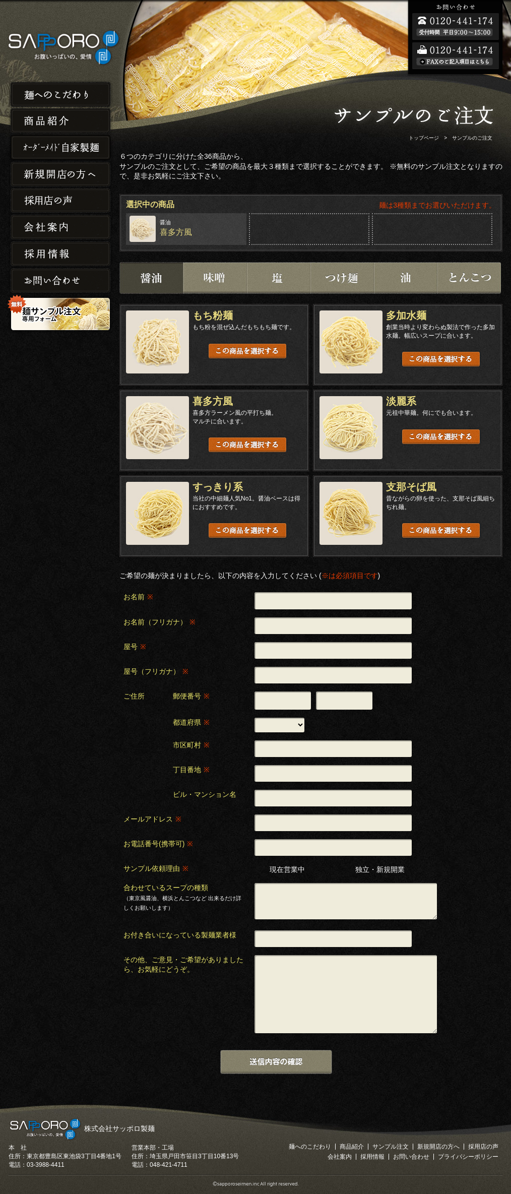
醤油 (151, 278)
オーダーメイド (61, 147)
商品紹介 (61, 120)
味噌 (214, 278)
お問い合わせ (61, 281)
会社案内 (61, 227)
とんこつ (469, 278)
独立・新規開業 (380, 869)
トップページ (424, 138)
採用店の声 (61, 200)
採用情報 (61, 254)
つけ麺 (341, 278)
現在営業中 (287, 869)
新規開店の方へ (61, 174)
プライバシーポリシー (468, 1156)
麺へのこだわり (61, 94)
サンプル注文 (390, 1146)
